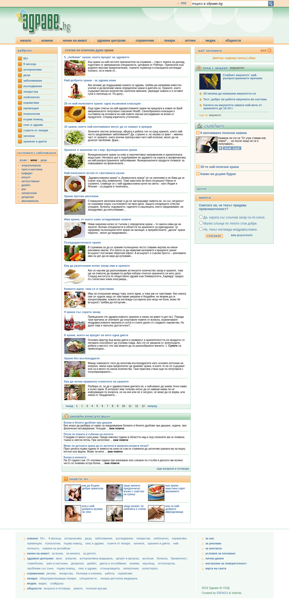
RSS (184, 3)
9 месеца (29, 64)
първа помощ (33, 119)
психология (31, 113)
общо (252, 58)
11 (130, 406)
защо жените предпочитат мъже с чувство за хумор (134, 490)
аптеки (190, 40)
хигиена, (140, 543)
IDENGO (222, 592)
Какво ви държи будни (218, 174)
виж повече (116, 428)
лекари (169, 40)
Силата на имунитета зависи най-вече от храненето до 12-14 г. (232, 106)
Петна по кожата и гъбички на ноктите (89, 434)
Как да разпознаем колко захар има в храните (97, 265)
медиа (210, 40)
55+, (43, 538)
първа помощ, (74, 543)
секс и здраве (33, 124)
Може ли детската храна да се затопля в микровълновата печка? (106, 445)
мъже (23, 160)
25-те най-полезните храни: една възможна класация (102, 103)
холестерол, (150, 568)
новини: (33, 538)
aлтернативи (32, 69)
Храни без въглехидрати (82, 358)
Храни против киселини (81, 196)
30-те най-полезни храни (219, 167)
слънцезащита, (110, 568)
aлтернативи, (73, 538)
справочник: (36, 573)
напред (152, 406)
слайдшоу (56, 583)
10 (123, 406)
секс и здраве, (95, 543)
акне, (59, 558)
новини (47, 40)
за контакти (213, 548)
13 (143, 406)
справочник (145, 40)
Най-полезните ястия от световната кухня (94, 173)
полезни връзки (96, 588)
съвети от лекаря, (119, 543)
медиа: (32, 583)
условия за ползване (220, 553)
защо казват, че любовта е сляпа (135, 507)
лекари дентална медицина (118, 578)
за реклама (213, 543)
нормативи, (179, 538)
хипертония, (131, 568)
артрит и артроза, (128, 558)
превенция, (35, 543)
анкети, (78, 588)
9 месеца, (55, 538)
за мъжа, (57, 553)
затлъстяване (31, 181)
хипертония (29, 193)
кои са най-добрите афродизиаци (174, 509)
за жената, (73, 553)
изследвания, (125, 538)
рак (24, 189)
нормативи (31, 102)
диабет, (92, 563)
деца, (89, 538)
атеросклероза (31, 165)
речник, (51, 573)
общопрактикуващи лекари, (58, 578)
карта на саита (215, 568)
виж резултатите (242, 235)
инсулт (26, 177)
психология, (53, 543)
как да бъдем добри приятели (93, 487)
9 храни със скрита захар (82, 312)
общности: (34, 588)
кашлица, (149, 563)
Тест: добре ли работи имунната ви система (235, 99)
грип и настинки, (57, 563)
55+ (25, 58)
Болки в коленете (75, 457)
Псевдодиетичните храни (82, 242)
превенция (31, 108)
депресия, (78, 563)
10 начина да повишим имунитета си (229, 93)
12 (136, 406)
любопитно (31, 97)
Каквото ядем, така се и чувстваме (89, 288)
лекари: (32, 578)
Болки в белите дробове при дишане (88, 422)
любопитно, (162, 538)
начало (25, 40)
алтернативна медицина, (97, 558)
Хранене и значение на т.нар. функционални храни (100, 149)
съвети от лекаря (35, 130)
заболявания (32, 80)
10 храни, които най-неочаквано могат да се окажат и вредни (108, 126)
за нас (209, 538)
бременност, (179, 558)
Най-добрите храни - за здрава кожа (90, 80)
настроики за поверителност (226, 563)
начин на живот (75, 40)
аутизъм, (148, 558)
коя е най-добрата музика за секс (92, 509)
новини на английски (56, 548)
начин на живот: (38, 553)
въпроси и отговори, (57, 588)
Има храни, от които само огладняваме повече (97, 219)
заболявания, (104, 538)
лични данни (214, 558)
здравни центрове (111, 40)
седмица (230, 58)
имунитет (215, 115)
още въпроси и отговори (173, 468)
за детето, (89, 553)
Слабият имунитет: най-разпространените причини (242, 76)
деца (26, 75)
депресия (28, 197)
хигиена (29, 135)
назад (69, 406)
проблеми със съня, (41, 568)
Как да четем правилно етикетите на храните (96, 381)
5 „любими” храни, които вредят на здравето (96, 57)
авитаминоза (30, 201)
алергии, (71, 558)
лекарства (30, 91)
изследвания (32, 86)
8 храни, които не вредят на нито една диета (96, 335)
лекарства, (144, 538)
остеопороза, (166, 563)
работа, (110, 573)
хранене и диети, (159, 543)
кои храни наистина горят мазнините (175, 488)
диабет (26, 185)
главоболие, (36, 563)
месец (242, 58)
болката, (163, 558)
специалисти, (88, 578)
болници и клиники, (89, 573)
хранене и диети (35, 141)
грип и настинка (32, 169)
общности (233, 40)
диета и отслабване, (114, 563)
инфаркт (27, 173)
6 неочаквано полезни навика (223, 133)
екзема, (135, 563)
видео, (42, 583)
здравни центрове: (40, 558)
